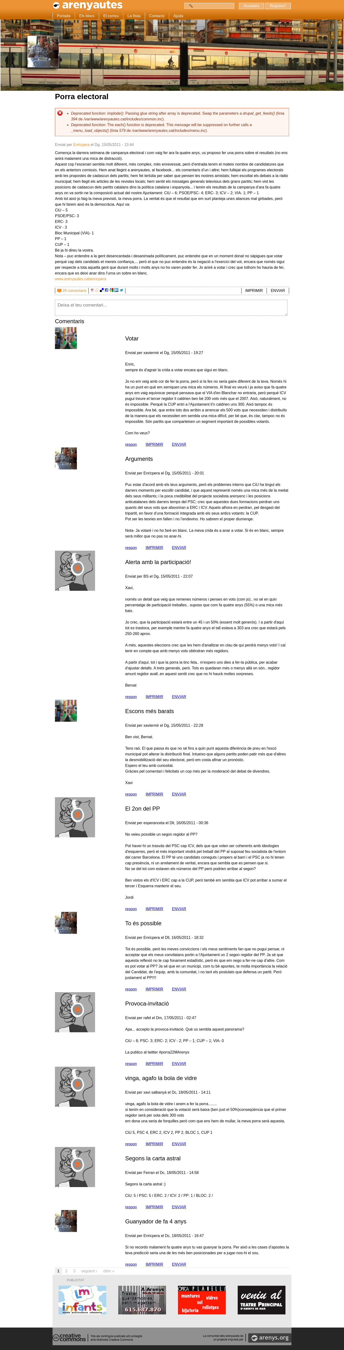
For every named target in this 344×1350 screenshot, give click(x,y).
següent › (89, 1271)
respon (131, 444)
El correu (111, 16)
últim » (108, 1271)
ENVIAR (278, 291)
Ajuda (178, 16)
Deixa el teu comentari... (171, 308)
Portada (63, 16)
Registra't (277, 6)
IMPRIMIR (254, 291)
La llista (134, 16)
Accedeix (250, 6)
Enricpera (81, 145)
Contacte (157, 16)
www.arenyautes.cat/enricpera (80, 279)
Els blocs (87, 16)
